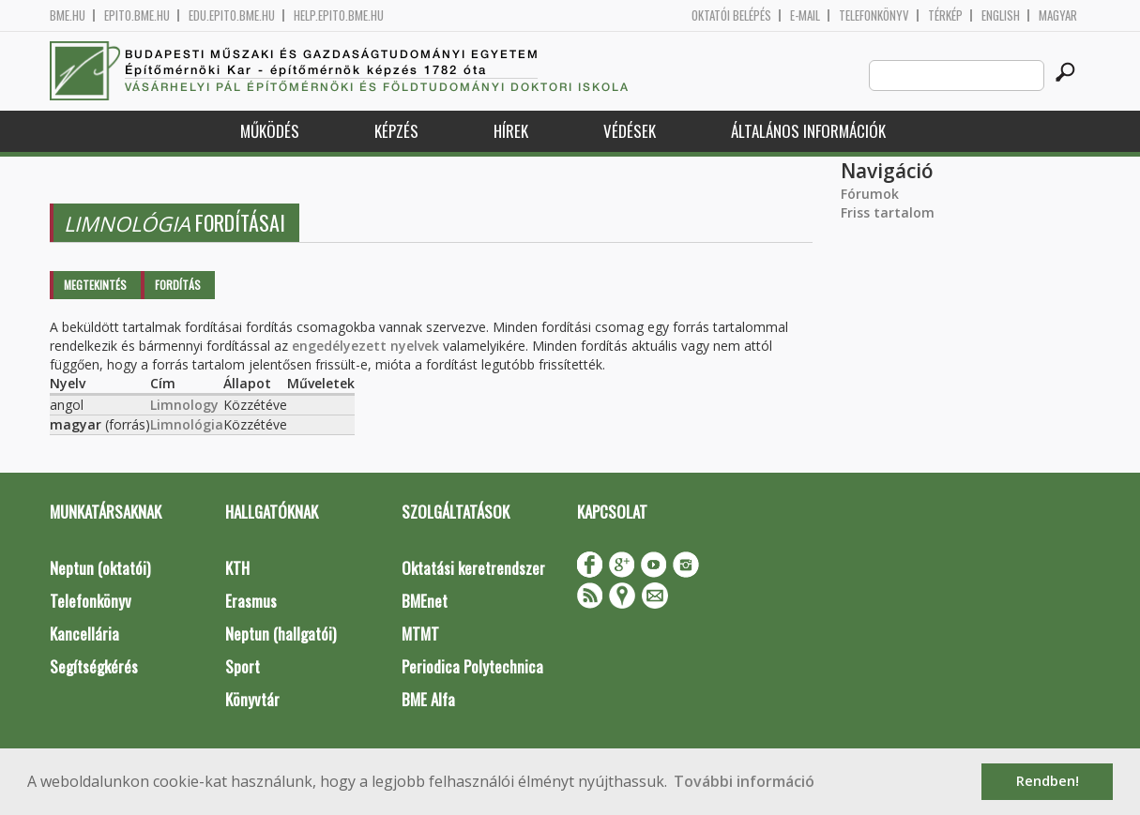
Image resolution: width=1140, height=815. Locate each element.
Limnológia (186, 424)
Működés (269, 131)
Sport (242, 666)
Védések (629, 131)
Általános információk (808, 131)
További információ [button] (744, 781)
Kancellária (84, 633)
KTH (237, 568)
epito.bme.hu (137, 15)
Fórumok (870, 194)
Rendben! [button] (1047, 781)
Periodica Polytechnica (472, 666)
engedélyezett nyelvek (365, 346)
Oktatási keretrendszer (473, 568)
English (1000, 15)
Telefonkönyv (874, 15)
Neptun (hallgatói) (280, 633)
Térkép (945, 15)
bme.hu (67, 15)
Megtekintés (95, 285)
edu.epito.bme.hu (232, 15)
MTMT (420, 633)
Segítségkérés (94, 666)
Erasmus (251, 600)
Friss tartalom (888, 212)
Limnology (184, 405)
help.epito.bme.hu (339, 15)
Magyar (1058, 15)
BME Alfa (428, 699)
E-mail (805, 15)
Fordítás (178, 285)
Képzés (396, 131)
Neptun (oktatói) (100, 568)
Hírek (511, 131)
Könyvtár (252, 699)
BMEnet (425, 600)
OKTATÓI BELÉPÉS (731, 15)
